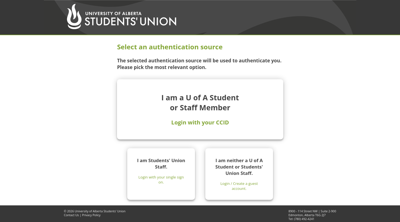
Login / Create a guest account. (239, 186)
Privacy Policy (91, 215)
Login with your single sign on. (161, 180)
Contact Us (71, 215)
